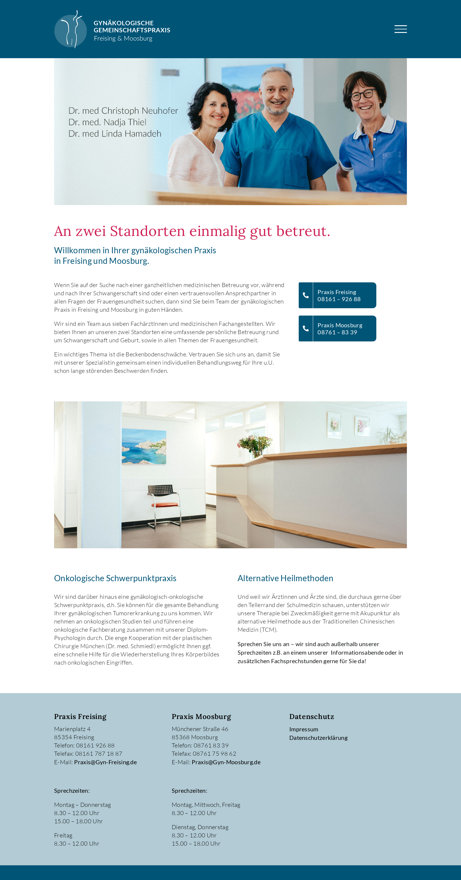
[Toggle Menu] (401, 29)
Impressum (303, 729)
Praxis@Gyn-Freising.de (105, 761)
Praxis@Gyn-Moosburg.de (226, 761)
